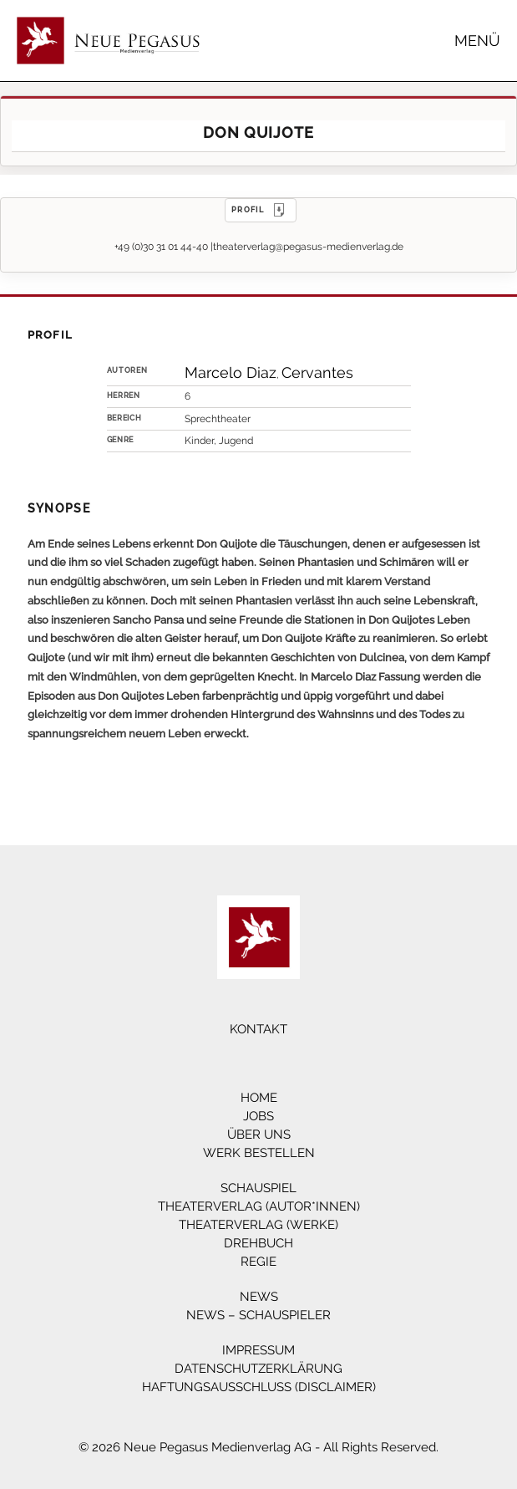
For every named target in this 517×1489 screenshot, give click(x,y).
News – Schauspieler (258, 1315)
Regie (258, 1261)
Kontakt (258, 1029)
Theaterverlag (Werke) (258, 1224)
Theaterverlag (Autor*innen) (259, 1206)
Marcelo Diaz (230, 372)
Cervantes (317, 372)
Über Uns (259, 1134)
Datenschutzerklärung (258, 1368)
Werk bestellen (259, 1152)
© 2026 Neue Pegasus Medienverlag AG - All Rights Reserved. (258, 1447)
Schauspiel (258, 1188)
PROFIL (260, 209)
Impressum (258, 1350)
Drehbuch (258, 1243)
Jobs (258, 1116)
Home (259, 1097)
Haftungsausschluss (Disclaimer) (259, 1387)
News (259, 1296)
